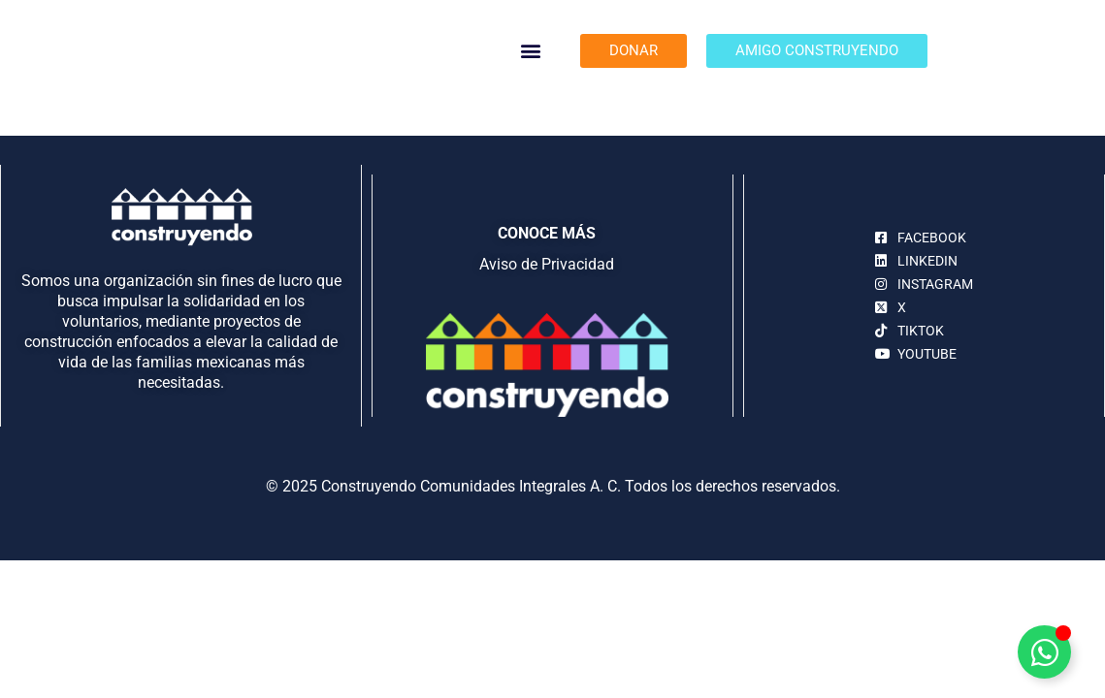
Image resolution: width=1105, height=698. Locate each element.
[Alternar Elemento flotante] (1044, 652)
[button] (531, 51)
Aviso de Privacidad (546, 264)
